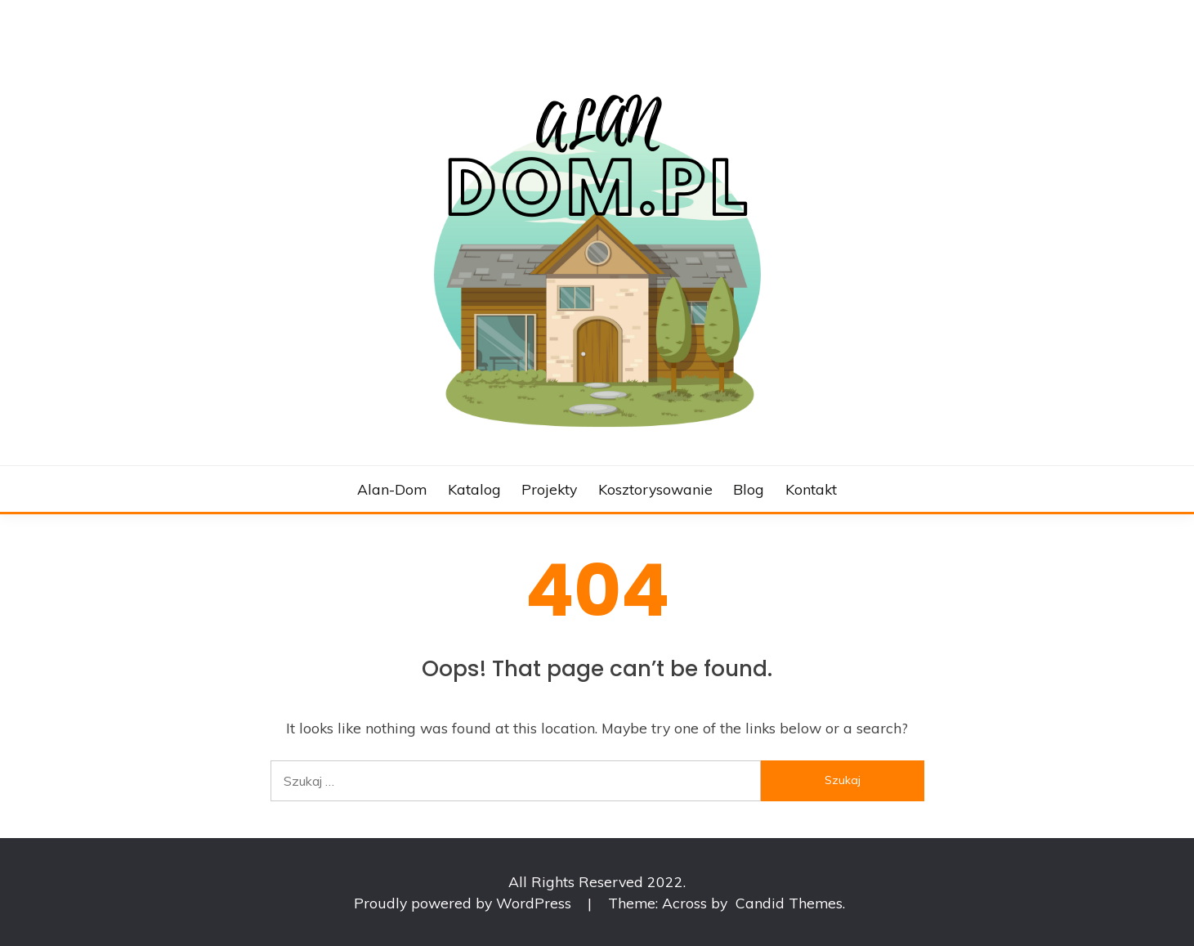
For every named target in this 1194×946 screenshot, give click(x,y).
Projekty (549, 489)
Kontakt (811, 489)
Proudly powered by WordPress (464, 903)
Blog (748, 489)
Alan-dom (392, 489)
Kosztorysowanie (655, 489)
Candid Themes (789, 903)
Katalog (474, 489)
